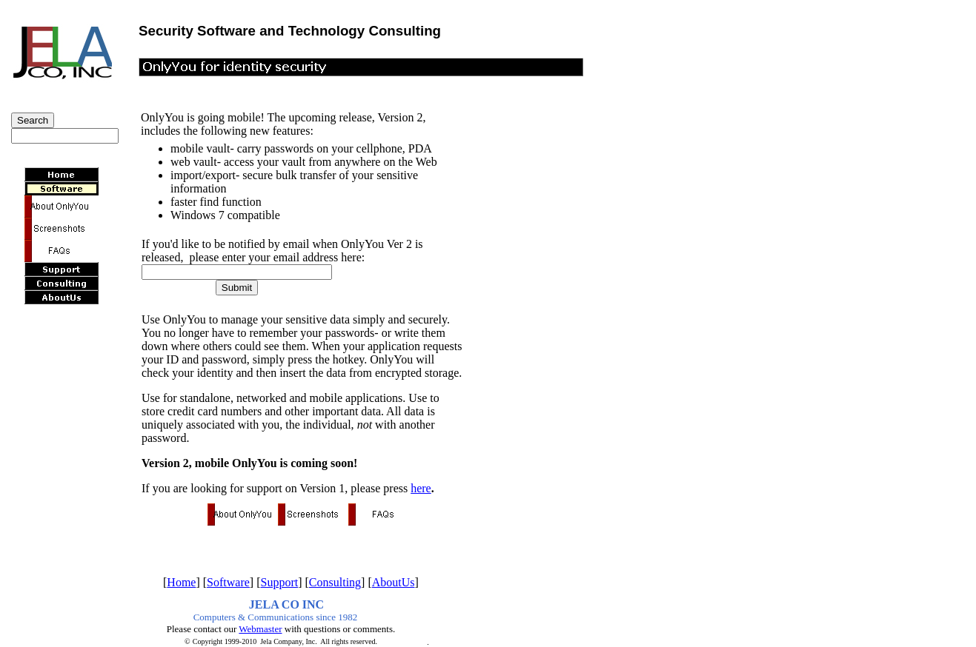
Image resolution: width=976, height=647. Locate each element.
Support (280, 582)
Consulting (335, 582)
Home (181, 582)
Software (228, 582)
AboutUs (393, 582)
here (421, 488)
